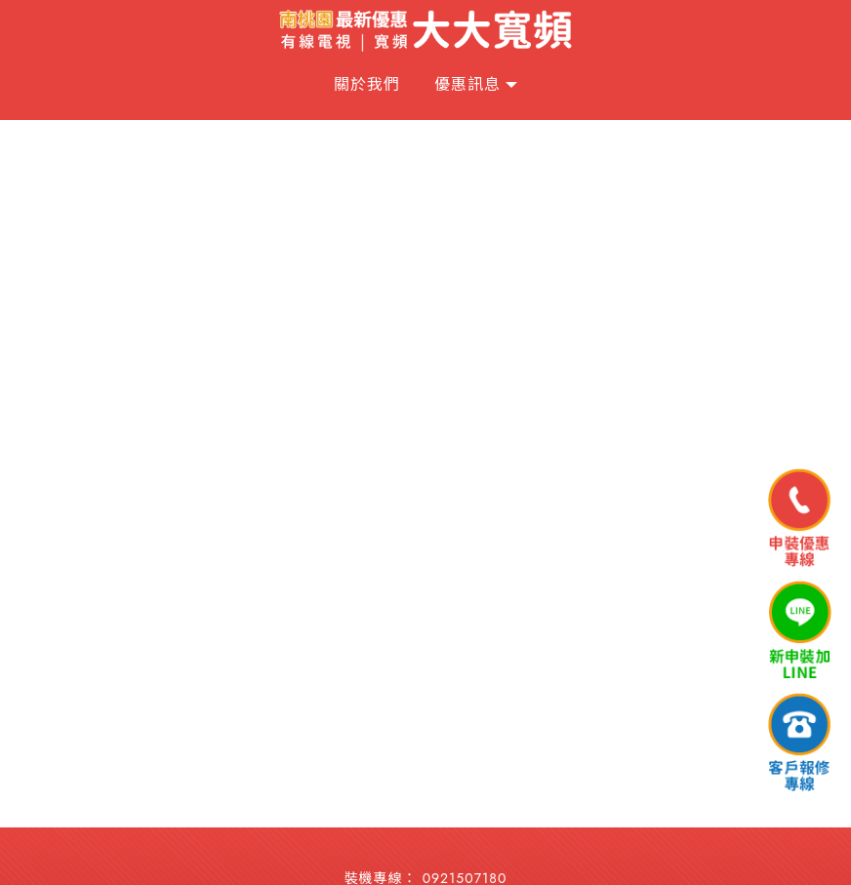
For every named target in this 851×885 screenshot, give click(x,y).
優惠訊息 (467, 84)
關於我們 (367, 84)
